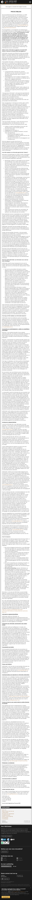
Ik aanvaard (6, 897)
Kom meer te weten (6, 836)
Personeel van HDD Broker (8, 813)
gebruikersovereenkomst (10, 27)
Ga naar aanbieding (7, 864)
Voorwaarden (5, 819)
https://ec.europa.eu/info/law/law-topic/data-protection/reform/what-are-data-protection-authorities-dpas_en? (15, 611)
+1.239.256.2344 (27, 822)
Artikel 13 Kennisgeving (7, 816)
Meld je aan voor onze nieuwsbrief (11, 849)
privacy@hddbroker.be (23, 25)
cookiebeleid (22, 891)
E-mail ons (6, 879)
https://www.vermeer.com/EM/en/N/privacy (19, 696)
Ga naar (14, 866)
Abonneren (4, 851)
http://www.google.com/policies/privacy (18, 760)
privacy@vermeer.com (14, 700)
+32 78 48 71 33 (27, 820)
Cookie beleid (5, 812)
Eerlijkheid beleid (6, 815)
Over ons (4, 810)
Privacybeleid (5, 817)
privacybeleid (15, 891)
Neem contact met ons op (8, 811)
